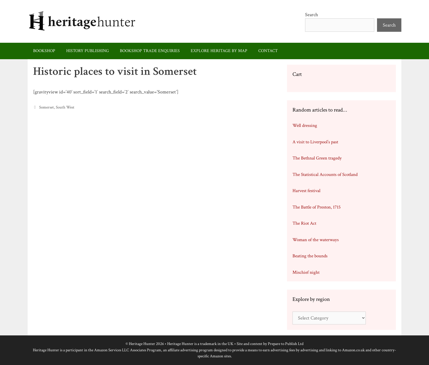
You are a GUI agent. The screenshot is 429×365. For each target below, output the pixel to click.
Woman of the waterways (315, 240)
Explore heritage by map (219, 51)
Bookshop (44, 51)
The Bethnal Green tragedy (317, 158)
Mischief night (306, 272)
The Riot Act (304, 223)
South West (65, 107)
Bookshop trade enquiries (150, 51)
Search (311, 15)
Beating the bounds (309, 256)
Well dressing (304, 125)
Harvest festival (306, 191)
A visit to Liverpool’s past (315, 142)
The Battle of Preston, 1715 (316, 207)
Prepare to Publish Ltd (285, 343)
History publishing (87, 51)
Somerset (46, 107)
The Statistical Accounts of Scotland (325, 175)
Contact (268, 51)
